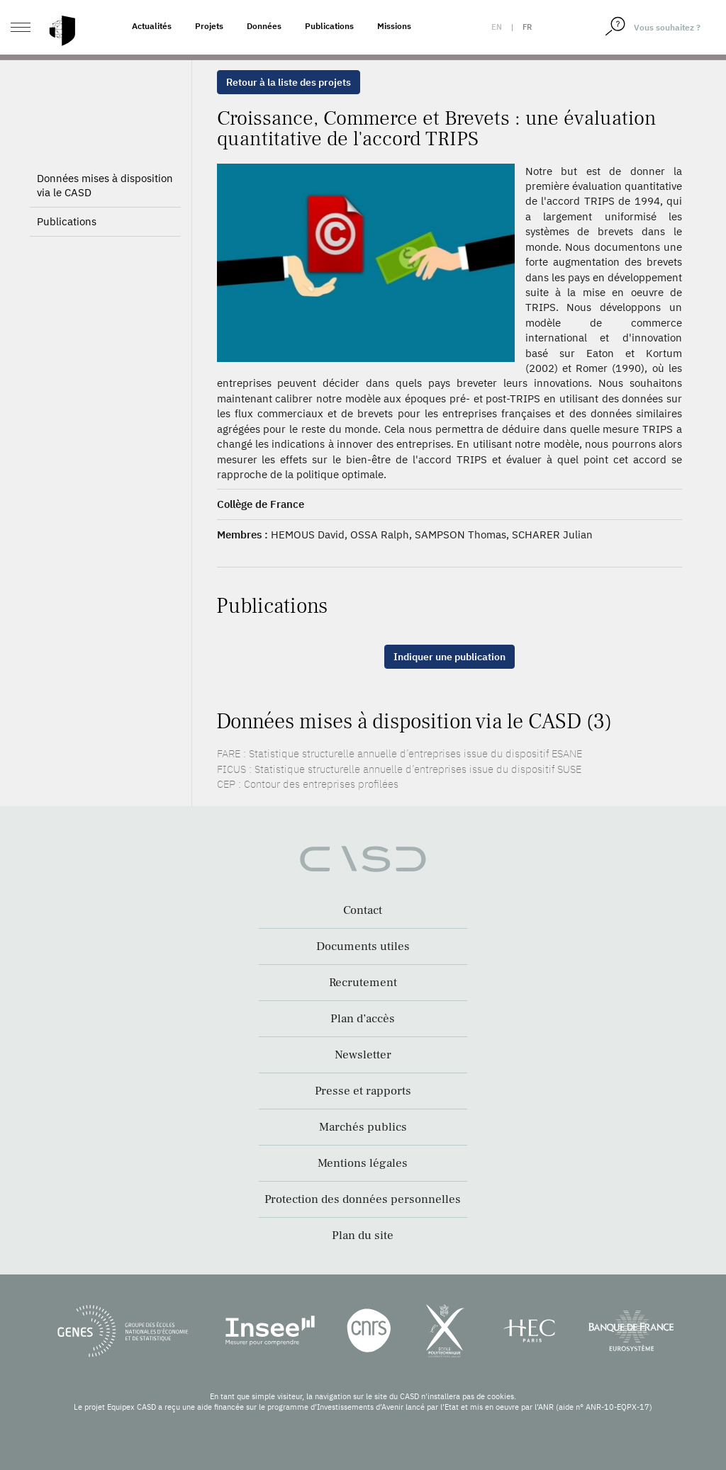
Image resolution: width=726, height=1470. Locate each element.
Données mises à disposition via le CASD (105, 185)
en (496, 27)
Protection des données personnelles (362, 1199)
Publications (329, 26)
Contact (362, 910)
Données (264, 26)
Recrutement (363, 982)
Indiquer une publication (449, 656)
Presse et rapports (363, 1091)
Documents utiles (363, 946)
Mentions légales (363, 1163)
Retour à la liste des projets (288, 82)
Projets (209, 26)
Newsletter (363, 1055)
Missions (394, 26)
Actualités (152, 26)
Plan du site (362, 1235)
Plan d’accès (362, 1019)
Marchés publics (363, 1127)
